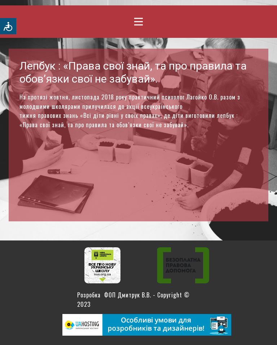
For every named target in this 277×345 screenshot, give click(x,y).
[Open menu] (138, 21)
